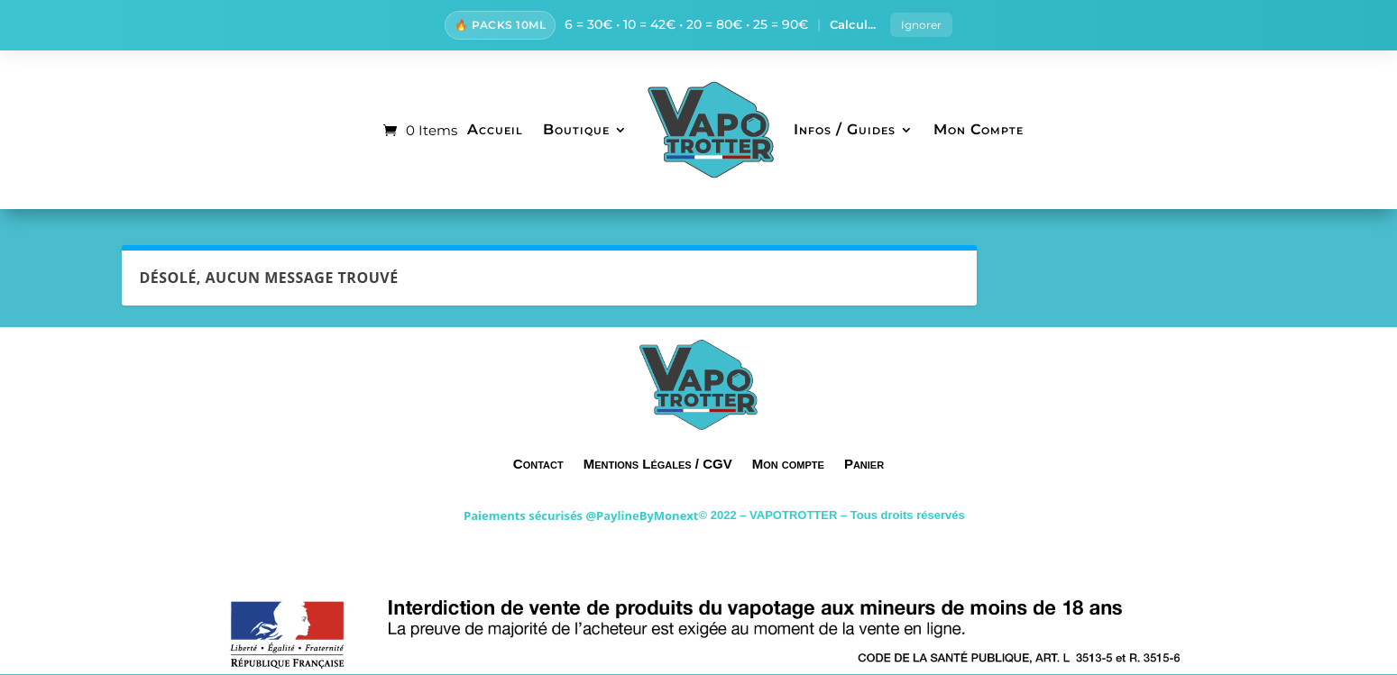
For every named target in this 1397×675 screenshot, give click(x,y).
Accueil (495, 131)
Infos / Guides (845, 131)
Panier (864, 465)
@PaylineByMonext (641, 517)
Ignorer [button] (921, 25)
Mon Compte (978, 131)
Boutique (576, 131)
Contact (538, 465)
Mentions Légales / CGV (658, 465)
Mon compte (788, 465)
